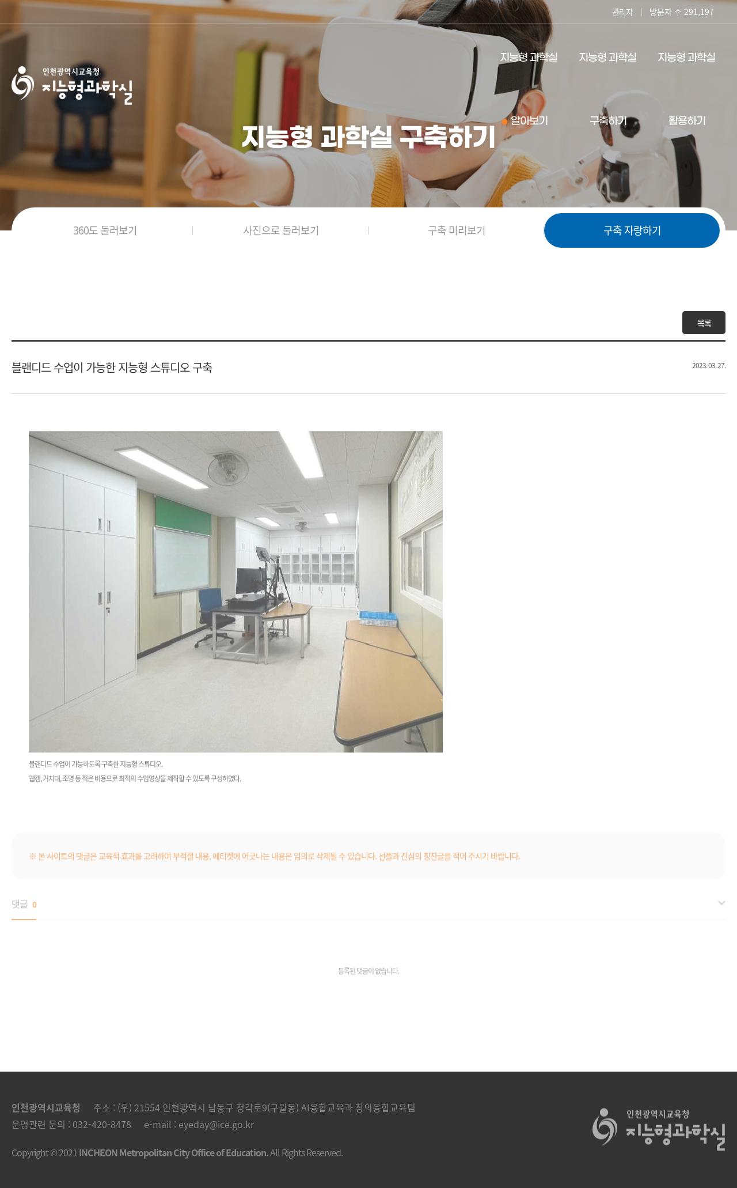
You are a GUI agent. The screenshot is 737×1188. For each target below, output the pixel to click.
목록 (704, 322)
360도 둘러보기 (105, 230)
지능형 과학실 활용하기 (686, 89)
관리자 (622, 11)
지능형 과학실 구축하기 (607, 89)
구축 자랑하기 (632, 230)
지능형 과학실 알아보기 (528, 89)
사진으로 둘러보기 (281, 230)
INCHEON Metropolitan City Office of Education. (173, 1152)
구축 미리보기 (456, 230)
